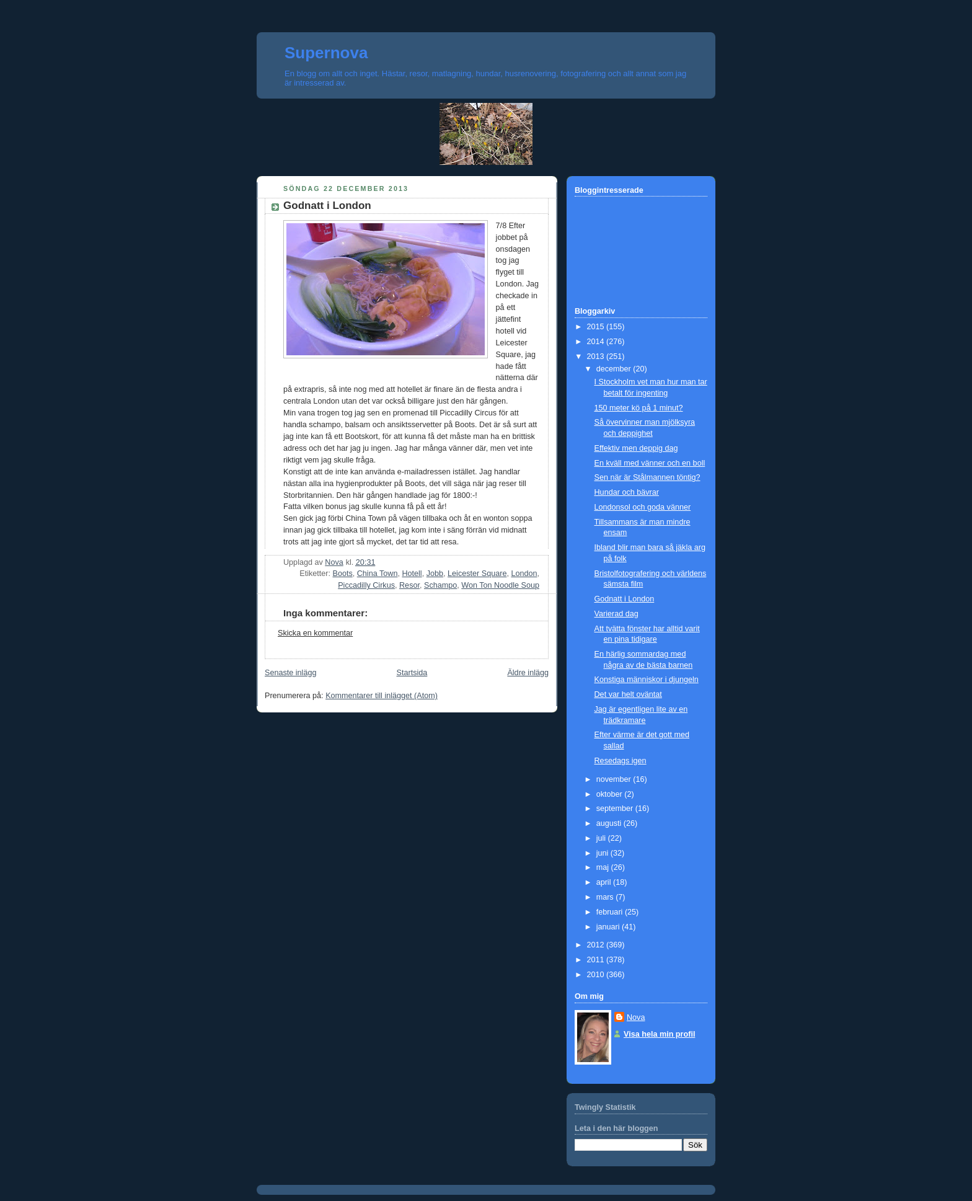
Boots (342, 573)
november (615, 779)
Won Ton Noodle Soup (500, 585)
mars (606, 897)
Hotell (412, 573)
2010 (597, 974)
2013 (597, 356)
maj (603, 867)
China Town (377, 573)
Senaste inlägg (290, 672)
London (524, 573)
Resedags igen (620, 760)
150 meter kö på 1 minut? (638, 408)
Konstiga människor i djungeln (646, 679)
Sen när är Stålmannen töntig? (647, 477)
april (604, 882)
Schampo (440, 585)
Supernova (326, 52)
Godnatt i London (624, 599)
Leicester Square (477, 573)
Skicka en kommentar (315, 633)
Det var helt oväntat (628, 694)
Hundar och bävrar (626, 492)
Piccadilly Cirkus (366, 585)
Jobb (434, 573)
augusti (610, 823)
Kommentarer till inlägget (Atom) (381, 695)
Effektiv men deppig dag (636, 448)
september (615, 808)
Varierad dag (616, 613)
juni (603, 853)
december (615, 369)
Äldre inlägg (528, 672)
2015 (597, 326)
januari (609, 927)
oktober (610, 794)
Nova (636, 1017)
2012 (597, 945)
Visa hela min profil (659, 1034)
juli (602, 838)
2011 (597, 959)
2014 (597, 341)
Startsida (412, 672)
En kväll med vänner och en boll (649, 463)
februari (610, 912)
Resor (409, 585)
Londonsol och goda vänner (642, 507)
